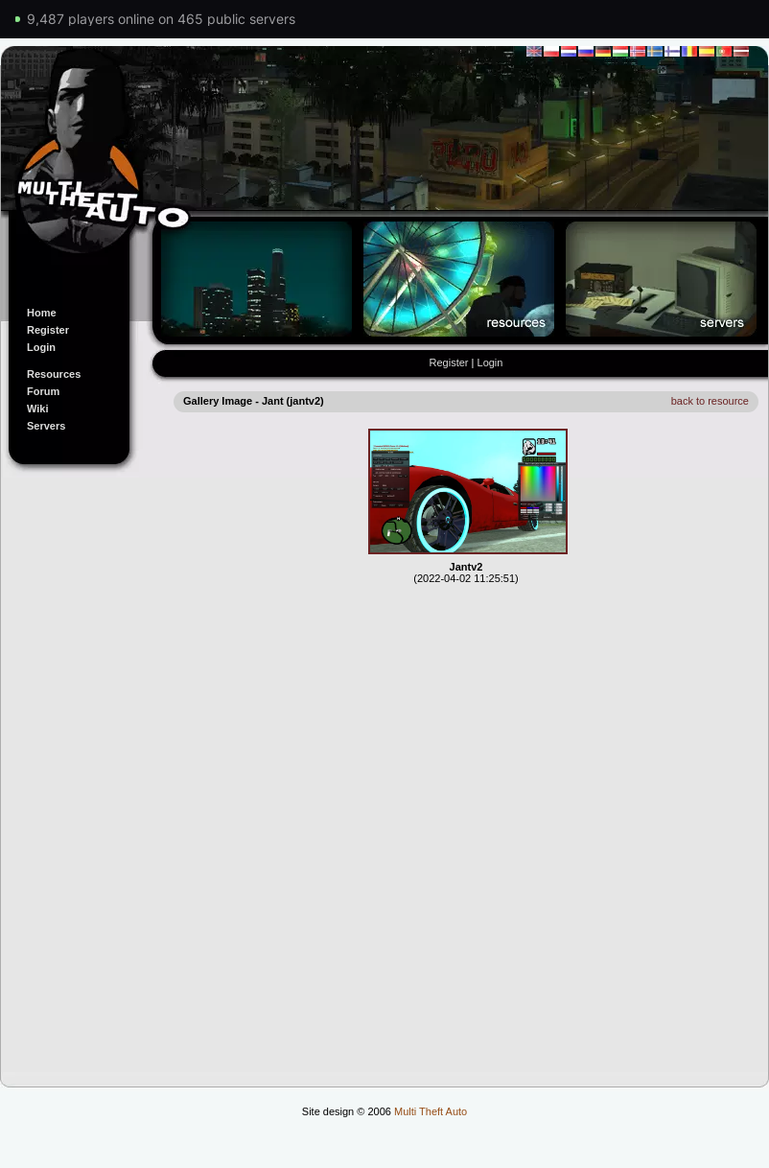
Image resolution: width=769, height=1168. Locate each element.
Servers (46, 426)
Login (41, 347)
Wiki (38, 408)
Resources (54, 374)
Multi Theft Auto (430, 1111)
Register (48, 330)
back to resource (710, 401)
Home (42, 312)
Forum (43, 391)
